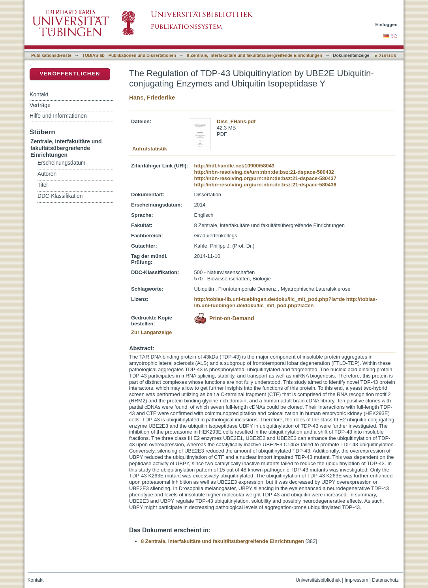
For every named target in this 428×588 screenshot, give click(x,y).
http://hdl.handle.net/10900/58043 (234, 166)
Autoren (47, 174)
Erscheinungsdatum (61, 163)
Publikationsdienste (51, 55)
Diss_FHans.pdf (236, 121)
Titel (42, 185)
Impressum (356, 580)
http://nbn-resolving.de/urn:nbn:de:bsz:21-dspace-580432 (264, 172)
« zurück (385, 55)
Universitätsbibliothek (318, 580)
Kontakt (39, 94)
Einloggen (386, 24)
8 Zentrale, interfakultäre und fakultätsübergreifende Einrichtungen (254, 55)
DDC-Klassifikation (60, 196)
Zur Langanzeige (151, 332)
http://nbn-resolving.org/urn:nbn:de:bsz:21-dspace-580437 (265, 178)
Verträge (40, 105)
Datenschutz (385, 580)
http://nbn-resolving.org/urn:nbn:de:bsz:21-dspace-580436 (265, 185)
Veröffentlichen (69, 74)
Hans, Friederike (152, 97)
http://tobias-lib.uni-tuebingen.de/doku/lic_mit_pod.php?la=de (269, 299)
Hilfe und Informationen (58, 116)
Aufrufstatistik (149, 149)
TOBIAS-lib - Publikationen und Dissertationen (129, 55)
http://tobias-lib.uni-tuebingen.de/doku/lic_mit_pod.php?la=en (285, 302)
